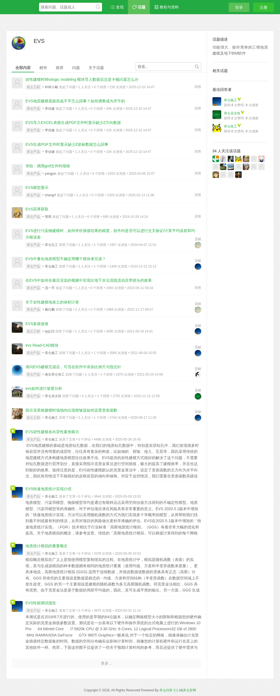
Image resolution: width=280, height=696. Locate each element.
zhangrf (50, 195)
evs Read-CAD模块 (42, 345)
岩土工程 (33, 87)
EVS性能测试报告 (40, 603)
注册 (263, 7)
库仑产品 (33, 109)
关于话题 (96, 68)
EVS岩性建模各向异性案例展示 (52, 432)
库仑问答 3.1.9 (170, 690)
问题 (76, 68)
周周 (48, 217)
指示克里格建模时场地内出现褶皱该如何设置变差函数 (71, 410)
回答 (198, 87)
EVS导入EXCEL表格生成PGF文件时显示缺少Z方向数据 (73, 122)
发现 (117, 7)
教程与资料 (166, 7)
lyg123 (49, 331)
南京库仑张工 (55, 374)
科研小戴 (51, 87)
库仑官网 (189, 690)
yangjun (50, 174)
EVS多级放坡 (36, 324)
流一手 (50, 288)
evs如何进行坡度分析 (43, 388)
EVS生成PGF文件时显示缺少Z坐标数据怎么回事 (66, 144)
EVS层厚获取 (36, 209)
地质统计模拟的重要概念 (46, 546)
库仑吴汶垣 (53, 396)
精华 (43, 68)
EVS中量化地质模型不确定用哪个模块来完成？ (65, 259)
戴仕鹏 (50, 309)
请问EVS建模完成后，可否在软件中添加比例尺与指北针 (73, 367)
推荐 (59, 68)
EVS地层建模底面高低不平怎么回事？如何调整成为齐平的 (75, 101)
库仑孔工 (51, 245)
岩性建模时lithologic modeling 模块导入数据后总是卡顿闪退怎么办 (81, 79)
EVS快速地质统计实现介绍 (48, 489)
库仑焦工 (232, 126)
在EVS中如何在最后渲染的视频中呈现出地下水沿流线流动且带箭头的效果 (88, 280)
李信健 (50, 109)
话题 (138, 7)
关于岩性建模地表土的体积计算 (52, 302)
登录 (239, 7)
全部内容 (23, 68)
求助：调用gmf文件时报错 (47, 166)
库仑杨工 (51, 266)
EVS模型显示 (36, 187)
